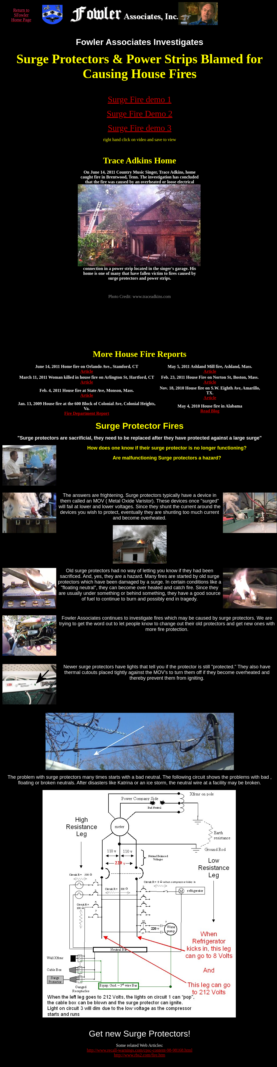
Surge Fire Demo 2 (140, 113)
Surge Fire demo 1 (139, 99)
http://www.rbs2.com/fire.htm (139, 1055)
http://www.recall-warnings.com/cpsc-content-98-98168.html (139, 1050)
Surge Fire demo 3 (139, 128)
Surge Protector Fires (140, 426)
